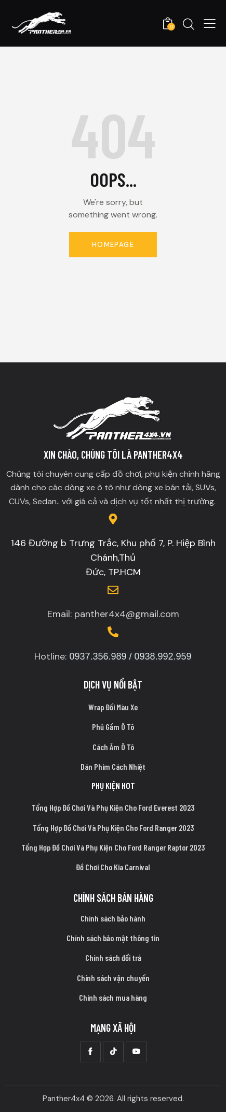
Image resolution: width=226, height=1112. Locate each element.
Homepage (113, 244)
